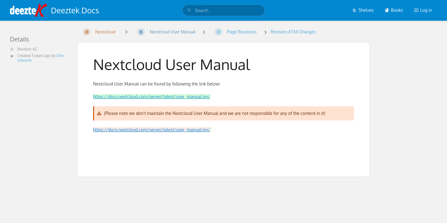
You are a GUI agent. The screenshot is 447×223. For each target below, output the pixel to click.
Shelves (363, 10)
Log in (423, 10)
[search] (223, 10)
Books (394, 10)
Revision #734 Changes (293, 31)
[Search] (189, 10)
